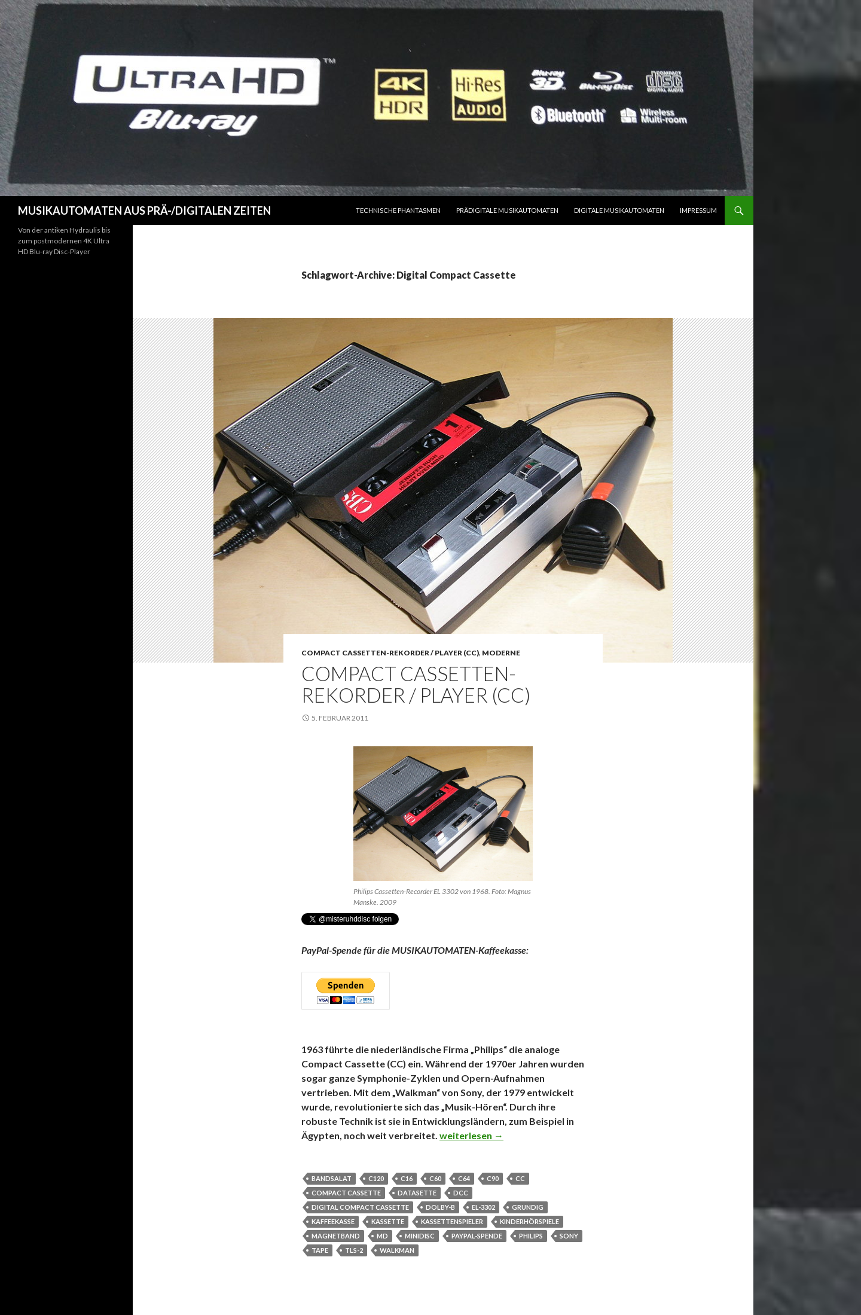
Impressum (698, 210)
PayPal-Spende (476, 1236)
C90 (493, 1178)
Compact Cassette (346, 1193)
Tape (320, 1250)
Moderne (501, 652)
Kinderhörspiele (529, 1221)
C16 (407, 1178)
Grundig (528, 1207)
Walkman (397, 1250)
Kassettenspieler (452, 1221)
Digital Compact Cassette (360, 1207)
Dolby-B (440, 1207)
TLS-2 (354, 1250)
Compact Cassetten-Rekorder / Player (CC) (390, 652)
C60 (435, 1178)
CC (520, 1178)
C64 (464, 1178)
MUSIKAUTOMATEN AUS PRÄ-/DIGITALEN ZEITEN (144, 210)
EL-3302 (483, 1207)
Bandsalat (332, 1178)
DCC (460, 1193)
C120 (376, 1178)
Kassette (387, 1221)
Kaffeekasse (333, 1221)
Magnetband (336, 1236)
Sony (569, 1236)
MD (382, 1236)
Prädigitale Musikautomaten (507, 210)
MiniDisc (420, 1236)
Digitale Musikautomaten (619, 210)
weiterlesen (471, 1135)
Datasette (417, 1193)
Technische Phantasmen (398, 210)
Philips (531, 1236)
